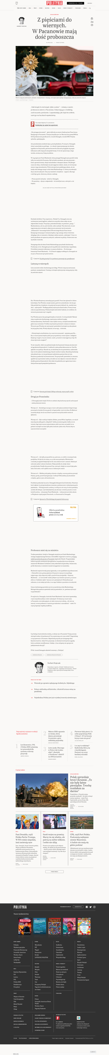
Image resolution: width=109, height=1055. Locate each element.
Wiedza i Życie (18, 966)
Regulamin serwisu (40, 1026)
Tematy (79, 983)
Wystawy (37, 988)
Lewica (16, 988)
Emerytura (38, 963)
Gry (36, 993)
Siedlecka (59, 956)
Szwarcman (59, 958)
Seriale (37, 985)
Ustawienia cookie (40, 1041)
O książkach (59, 985)
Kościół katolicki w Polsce (54, 665)
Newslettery (80, 956)
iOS (57, 1032)
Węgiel (37, 961)
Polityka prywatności (41, 1032)
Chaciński (59, 963)
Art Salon (37, 1000)
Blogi (59, 8)
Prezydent (17, 998)
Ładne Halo (61, 1049)
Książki (37, 978)
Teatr (36, 990)
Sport (79, 971)
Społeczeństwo (54, 14)
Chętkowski (59, 966)
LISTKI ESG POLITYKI (41, 968)
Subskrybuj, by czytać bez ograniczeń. (46, 125)
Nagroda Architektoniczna (43, 998)
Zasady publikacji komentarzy (43, 1029)
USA (15, 1012)
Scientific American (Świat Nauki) (43, 1013)
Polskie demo (60, 995)
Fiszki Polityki (81, 1032)
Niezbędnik (17, 973)
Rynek (40, 8)
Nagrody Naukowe (40, 1019)
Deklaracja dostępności (41, 1035)
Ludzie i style (81, 958)
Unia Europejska (19, 1010)
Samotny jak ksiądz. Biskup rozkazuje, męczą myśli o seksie (57, 402)
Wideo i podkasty (68, 8)
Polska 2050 (17, 993)
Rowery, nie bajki (61, 993)
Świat (35, 8)
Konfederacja (18, 995)
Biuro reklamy (17, 1029)
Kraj (30, 8)
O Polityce (16, 1038)
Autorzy (79, 981)
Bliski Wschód (18, 1015)
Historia (79, 963)
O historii (59, 988)
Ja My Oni (16, 971)
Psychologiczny (60, 990)
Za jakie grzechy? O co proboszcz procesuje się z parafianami (57, 269)
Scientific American (20, 963)
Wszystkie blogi (60, 968)
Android (61, 1032)
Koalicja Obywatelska (20, 983)
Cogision (57, 1049)
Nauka (53, 8)
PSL (15, 990)
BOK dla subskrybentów (20, 1035)
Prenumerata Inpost (65, 917)
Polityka (16, 956)
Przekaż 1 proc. (81, 968)
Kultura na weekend (62, 980)
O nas (78, 986)
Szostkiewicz (60, 961)
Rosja (15, 1017)
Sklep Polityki (81, 988)
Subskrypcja (78, 917)
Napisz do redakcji (19, 1032)
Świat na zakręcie (61, 983)
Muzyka (37, 980)
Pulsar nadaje (60, 998)
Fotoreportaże (81, 961)
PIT (36, 958)
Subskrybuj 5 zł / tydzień (75, 3)
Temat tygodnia (60, 978)
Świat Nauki (17, 968)
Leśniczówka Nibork (34, 1049)
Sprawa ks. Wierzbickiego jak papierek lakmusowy (54, 510)
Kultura (47, 8)
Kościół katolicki (37, 665)
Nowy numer (22, 8)
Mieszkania (38, 956)
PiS (15, 985)
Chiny (15, 1020)
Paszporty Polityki (40, 995)
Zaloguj (89, 3)
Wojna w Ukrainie (19, 1007)
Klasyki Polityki (82, 973)
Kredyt (37, 966)
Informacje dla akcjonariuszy (43, 1038)
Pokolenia (78, 8)
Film (36, 983)
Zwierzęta (80, 976)
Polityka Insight (23, 1049)
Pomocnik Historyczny (20, 961)
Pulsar (37, 1010)
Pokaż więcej (54, 882)
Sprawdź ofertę (71, 529)
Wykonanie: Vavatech (69, 1049)
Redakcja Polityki (18, 1026)
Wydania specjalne (19, 958)
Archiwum (80, 978)
